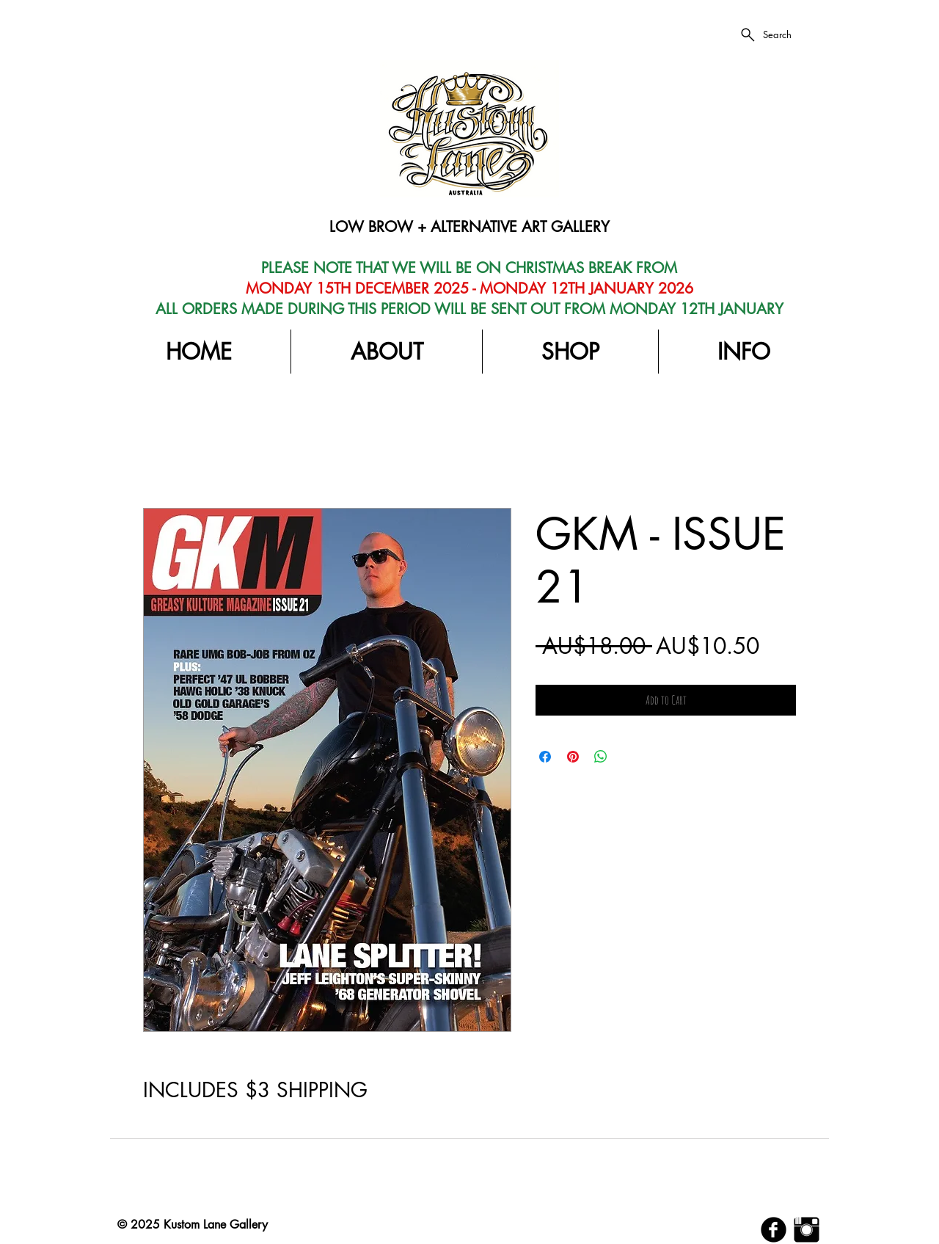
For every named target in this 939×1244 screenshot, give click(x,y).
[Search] (765, 34)
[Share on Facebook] (545, 756)
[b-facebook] (773, 1230)
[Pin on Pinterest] (573, 756)
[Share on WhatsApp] (601, 756)
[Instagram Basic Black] (806, 1230)
